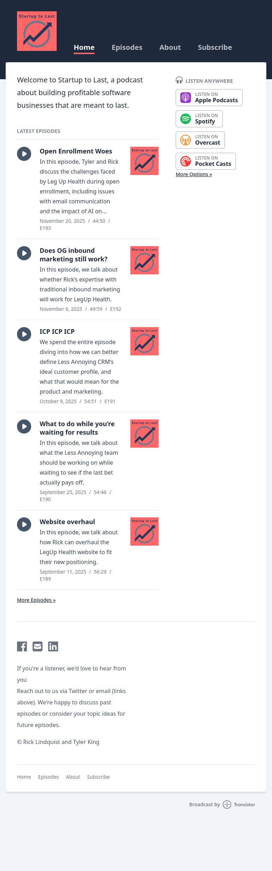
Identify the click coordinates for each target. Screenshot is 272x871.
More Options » (194, 174)
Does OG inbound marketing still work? (73, 254)
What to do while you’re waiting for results (77, 427)
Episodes (127, 47)
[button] (24, 154)
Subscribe (215, 47)
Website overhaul (67, 521)
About (170, 47)
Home (84, 47)
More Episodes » (36, 600)
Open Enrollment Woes (76, 151)
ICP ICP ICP (57, 331)
